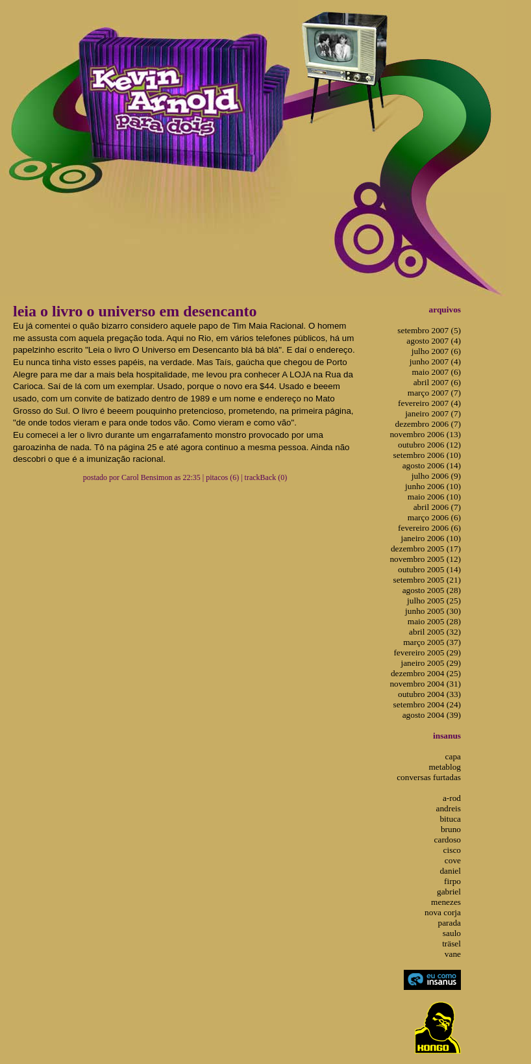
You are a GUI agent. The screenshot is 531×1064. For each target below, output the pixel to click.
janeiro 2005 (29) (431, 663)
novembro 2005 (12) (425, 559)
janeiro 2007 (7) (433, 413)
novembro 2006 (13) (425, 434)
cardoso (447, 839)
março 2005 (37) (432, 642)
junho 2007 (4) (435, 361)
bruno (451, 829)
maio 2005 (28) (434, 621)
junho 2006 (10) (433, 486)
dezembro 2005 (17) (426, 548)
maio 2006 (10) (434, 496)
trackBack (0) (266, 477)
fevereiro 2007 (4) (429, 403)
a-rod (452, 798)
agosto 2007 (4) (433, 341)
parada (449, 923)
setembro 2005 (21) (427, 580)
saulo (452, 933)
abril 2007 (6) (437, 382)
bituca (450, 819)
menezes (446, 902)
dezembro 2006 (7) (428, 424)
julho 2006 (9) (436, 476)
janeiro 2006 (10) (431, 538)
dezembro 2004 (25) (426, 673)
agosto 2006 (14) (431, 465)
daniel (450, 871)
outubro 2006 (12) (429, 445)
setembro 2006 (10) (427, 455)
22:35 (191, 477)
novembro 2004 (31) (425, 684)
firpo (452, 881)
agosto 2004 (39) (431, 715)
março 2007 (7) (434, 393)
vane (453, 954)
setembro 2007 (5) (429, 330)
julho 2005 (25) (434, 600)
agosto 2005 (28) (431, 590)
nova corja (443, 912)
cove (453, 860)
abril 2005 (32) (435, 632)
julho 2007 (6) (436, 351)
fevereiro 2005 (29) (427, 652)
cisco (452, 850)
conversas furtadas (429, 777)
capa (453, 756)
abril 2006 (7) (437, 507)
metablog (444, 767)
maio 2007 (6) (436, 372)
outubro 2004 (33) (429, 694)
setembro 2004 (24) (427, 704)
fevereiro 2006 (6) (429, 528)
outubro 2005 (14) (429, 569)
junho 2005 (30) (433, 611)
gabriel (449, 891)
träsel (451, 943)
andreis (449, 808)
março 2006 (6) (434, 517)
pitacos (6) (222, 477)
